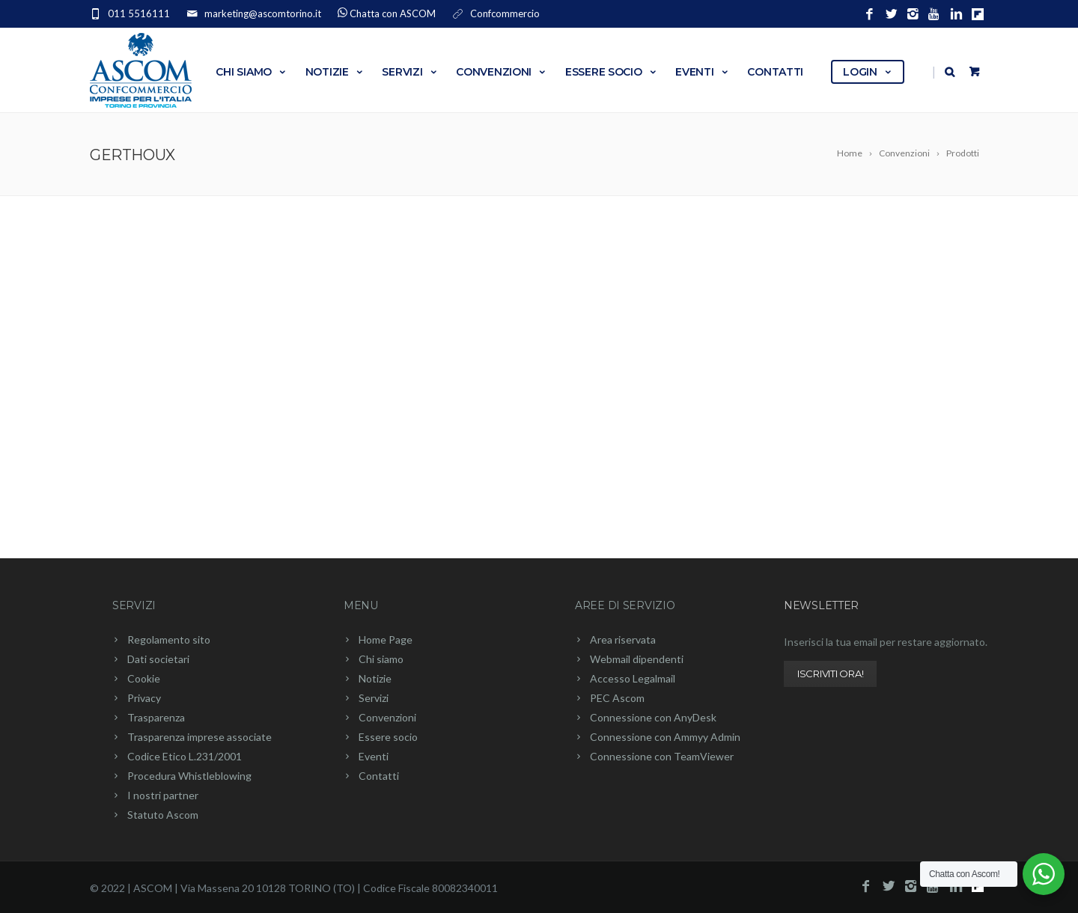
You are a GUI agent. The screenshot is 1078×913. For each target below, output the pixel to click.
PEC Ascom (617, 697)
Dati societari (158, 659)
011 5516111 (139, 13)
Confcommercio (505, 13)
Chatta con (393, 13)
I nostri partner (162, 795)
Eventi (702, 72)
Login (867, 72)
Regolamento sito (168, 639)
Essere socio (611, 72)
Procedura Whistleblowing (189, 775)
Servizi (410, 72)
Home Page (385, 639)
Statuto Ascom (162, 814)
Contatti (775, 72)
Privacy (144, 697)
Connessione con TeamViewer (662, 756)
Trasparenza (156, 717)
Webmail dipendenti (636, 659)
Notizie (335, 72)
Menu (361, 605)
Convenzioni (501, 72)
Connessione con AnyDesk (653, 717)
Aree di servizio (625, 605)
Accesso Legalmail (632, 678)
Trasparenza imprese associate (199, 736)
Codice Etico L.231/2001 (184, 756)
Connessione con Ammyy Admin (665, 736)
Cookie (143, 678)
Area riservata (623, 639)
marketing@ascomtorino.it (262, 13)
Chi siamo (251, 72)
